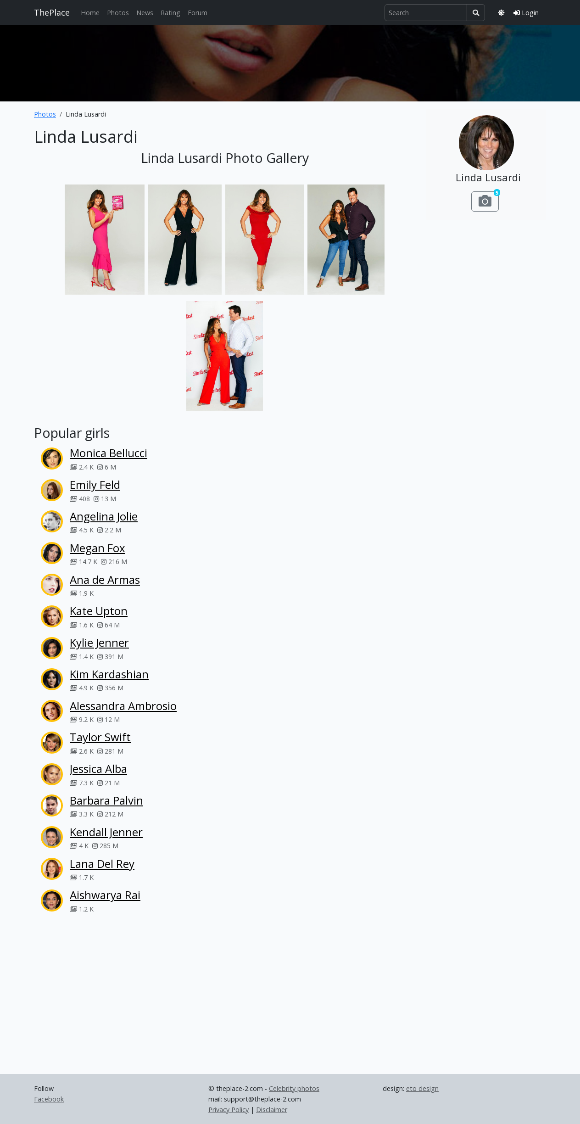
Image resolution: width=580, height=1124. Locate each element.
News (144, 12)
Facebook (49, 1099)
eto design (422, 1088)
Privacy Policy (228, 1109)
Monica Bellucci (108, 452)
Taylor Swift (100, 736)
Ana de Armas (105, 579)
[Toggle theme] (501, 12)
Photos (118, 12)
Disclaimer (271, 1109)
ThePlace (52, 12)
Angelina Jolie (104, 516)
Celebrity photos (294, 1088)
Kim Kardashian (109, 674)
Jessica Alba (98, 768)
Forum (197, 12)
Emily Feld (95, 484)
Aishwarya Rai (105, 894)
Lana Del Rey (102, 863)
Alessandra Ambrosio (123, 705)
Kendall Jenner (106, 831)
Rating (170, 12)
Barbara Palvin (106, 800)
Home (90, 12)
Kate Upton (99, 610)
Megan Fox (97, 547)
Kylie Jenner (99, 642)
